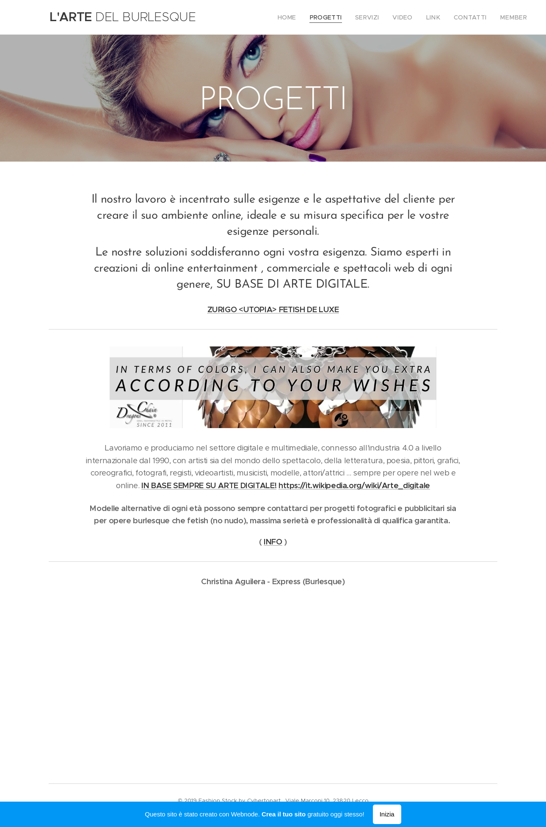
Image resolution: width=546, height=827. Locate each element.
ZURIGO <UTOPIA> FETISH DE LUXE (273, 309)
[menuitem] (303, 17)
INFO (273, 542)
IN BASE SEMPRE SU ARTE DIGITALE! (208, 485)
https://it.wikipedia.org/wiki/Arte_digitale (354, 485)
